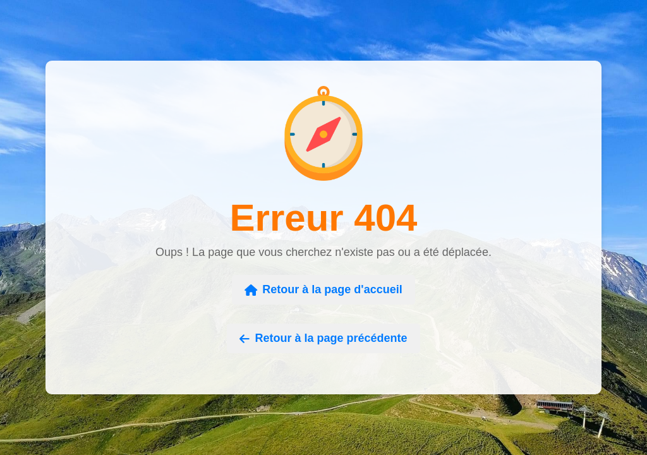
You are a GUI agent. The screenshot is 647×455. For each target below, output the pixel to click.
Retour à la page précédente (323, 338)
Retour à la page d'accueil (323, 289)
